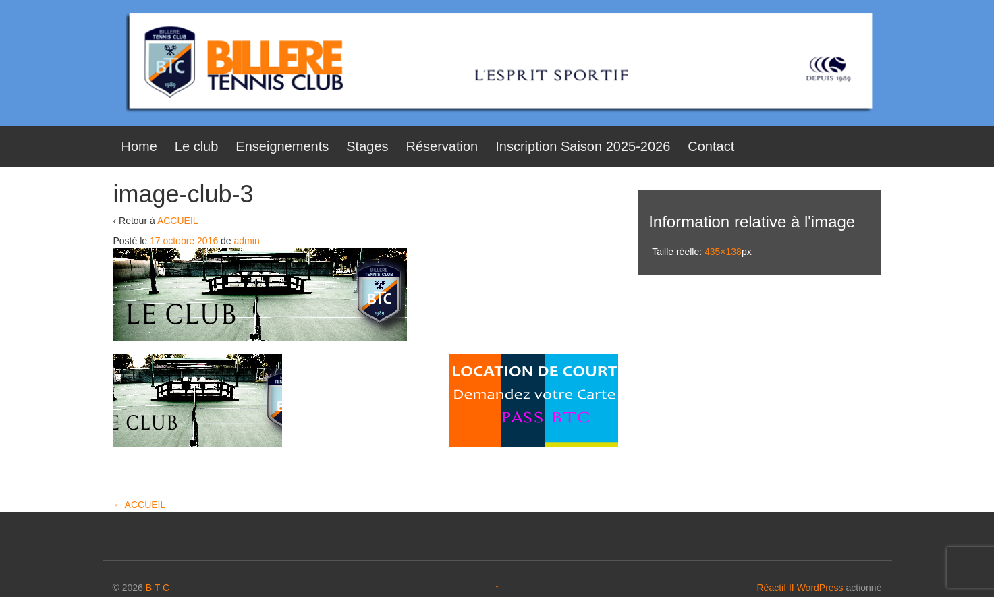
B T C (157, 587)
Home (139, 146)
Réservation (442, 146)
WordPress (820, 587)
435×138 (723, 251)
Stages (367, 146)
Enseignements (282, 146)
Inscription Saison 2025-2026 (582, 146)
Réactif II (775, 587)
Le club (197, 146)
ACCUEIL (177, 220)
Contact (711, 146)
